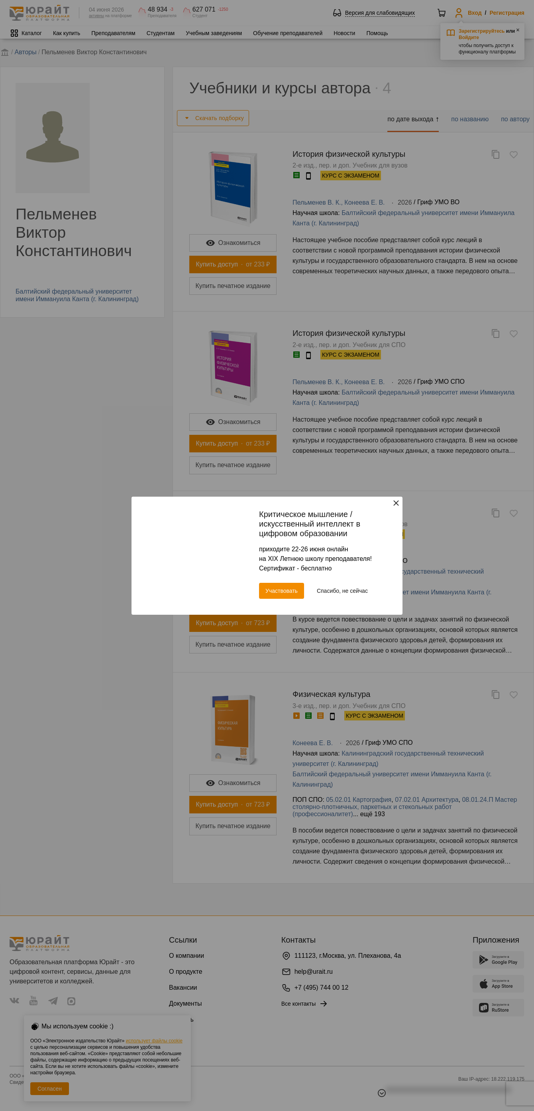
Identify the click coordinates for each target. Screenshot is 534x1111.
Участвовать (281, 591)
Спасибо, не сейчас (342, 591)
